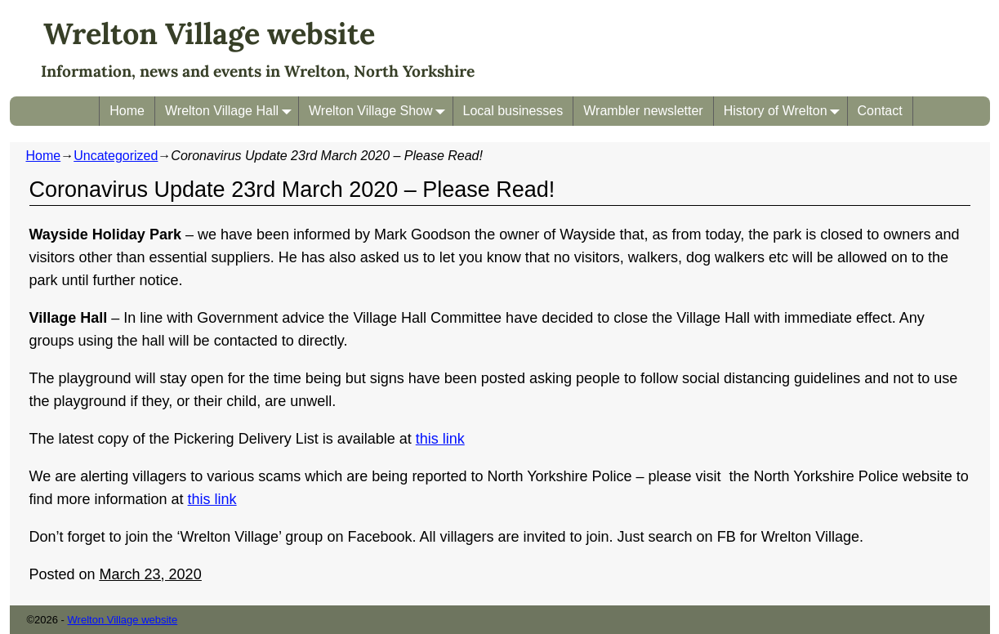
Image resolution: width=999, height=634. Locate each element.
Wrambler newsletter (642, 111)
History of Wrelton (785, 110)
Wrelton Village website (209, 33)
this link (440, 439)
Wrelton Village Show (381, 110)
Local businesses (513, 111)
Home (127, 111)
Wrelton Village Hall (231, 110)
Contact (880, 111)
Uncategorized (116, 156)
